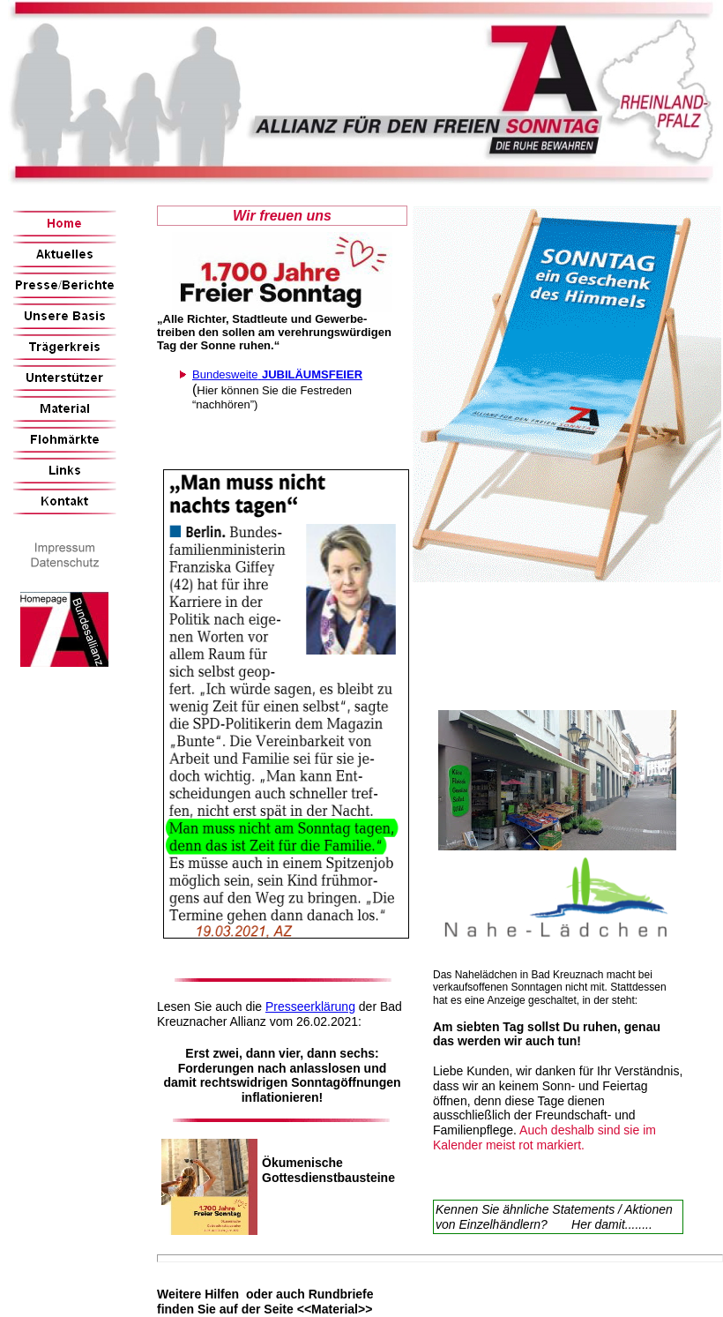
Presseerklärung (310, 1006)
